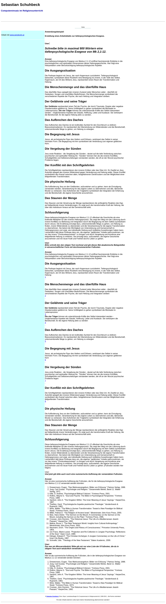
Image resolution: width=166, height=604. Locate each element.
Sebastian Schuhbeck (52, 596)
